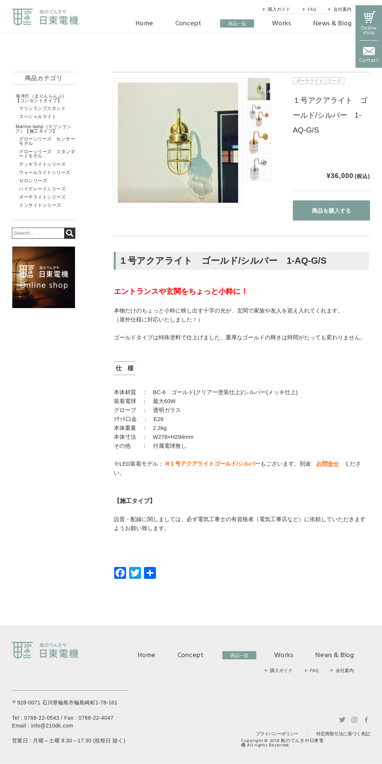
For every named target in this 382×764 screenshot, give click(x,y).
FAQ (312, 9)
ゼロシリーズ (33, 180)
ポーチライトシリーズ (318, 80)
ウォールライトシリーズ (45, 171)
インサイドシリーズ (40, 204)
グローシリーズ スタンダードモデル (47, 153)
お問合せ (327, 463)
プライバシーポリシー (277, 733)
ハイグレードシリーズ (42, 188)
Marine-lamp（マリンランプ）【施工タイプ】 (42, 128)
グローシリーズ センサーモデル (47, 140)
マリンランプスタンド (42, 108)
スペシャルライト (37, 116)
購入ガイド (279, 9)
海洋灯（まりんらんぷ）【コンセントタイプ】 (41, 98)
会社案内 (342, 9)
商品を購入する (331, 210)
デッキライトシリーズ (42, 163)
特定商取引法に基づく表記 (343, 734)
